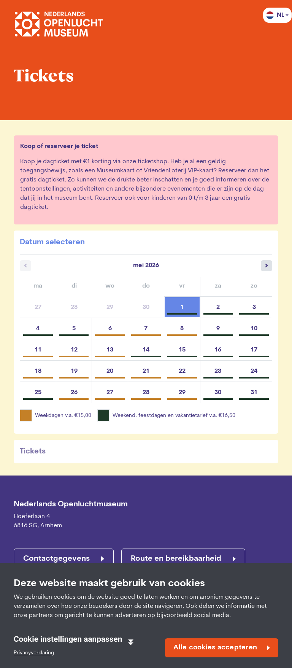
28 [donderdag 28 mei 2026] (146, 393)
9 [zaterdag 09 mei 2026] (218, 329)
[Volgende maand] (266, 265)
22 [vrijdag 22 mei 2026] (182, 371)
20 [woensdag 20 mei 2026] (109, 371)
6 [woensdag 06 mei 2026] (110, 329)
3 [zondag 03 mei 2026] (254, 307)
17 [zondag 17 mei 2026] (254, 350)
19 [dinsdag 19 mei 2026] (74, 371)
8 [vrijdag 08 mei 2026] (182, 329)
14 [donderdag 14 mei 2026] (146, 350)
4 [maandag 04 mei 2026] (38, 329)
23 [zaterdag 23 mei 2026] (217, 371)
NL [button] (275, 15)
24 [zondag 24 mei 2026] (254, 371)
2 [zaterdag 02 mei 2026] (218, 307)
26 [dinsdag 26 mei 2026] (74, 393)
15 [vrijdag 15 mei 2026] (182, 350)
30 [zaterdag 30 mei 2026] (217, 393)
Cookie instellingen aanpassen (73, 640)
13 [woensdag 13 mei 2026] (109, 350)
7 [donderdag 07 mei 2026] (146, 329)
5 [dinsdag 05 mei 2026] (74, 329)
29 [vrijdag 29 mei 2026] (182, 393)
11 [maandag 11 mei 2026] (38, 350)
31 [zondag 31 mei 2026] (254, 393)
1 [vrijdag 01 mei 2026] (182, 307)
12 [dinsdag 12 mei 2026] (74, 350)
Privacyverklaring (34, 653)
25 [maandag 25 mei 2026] (38, 393)
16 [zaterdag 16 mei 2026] (217, 350)
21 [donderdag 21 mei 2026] (146, 371)
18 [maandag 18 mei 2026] (38, 371)
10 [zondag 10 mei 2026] (254, 329)
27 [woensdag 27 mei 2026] (109, 393)
